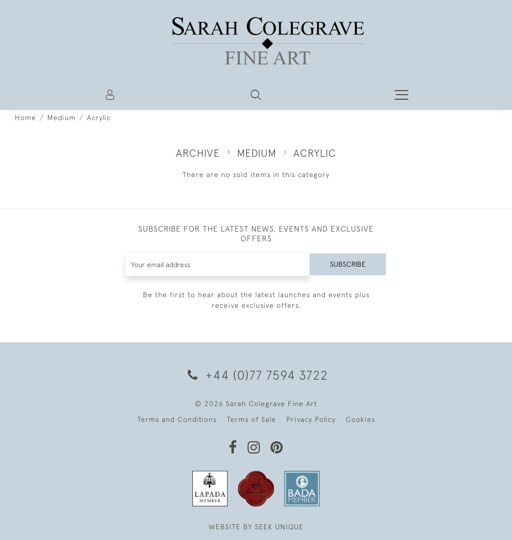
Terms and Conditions (177, 419)
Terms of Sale (251, 419)
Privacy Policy (311, 419)
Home (25, 117)
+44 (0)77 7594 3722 (256, 374)
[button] (256, 94)
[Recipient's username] (218, 264)
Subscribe (348, 264)
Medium (61, 117)
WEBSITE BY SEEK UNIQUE (256, 527)
